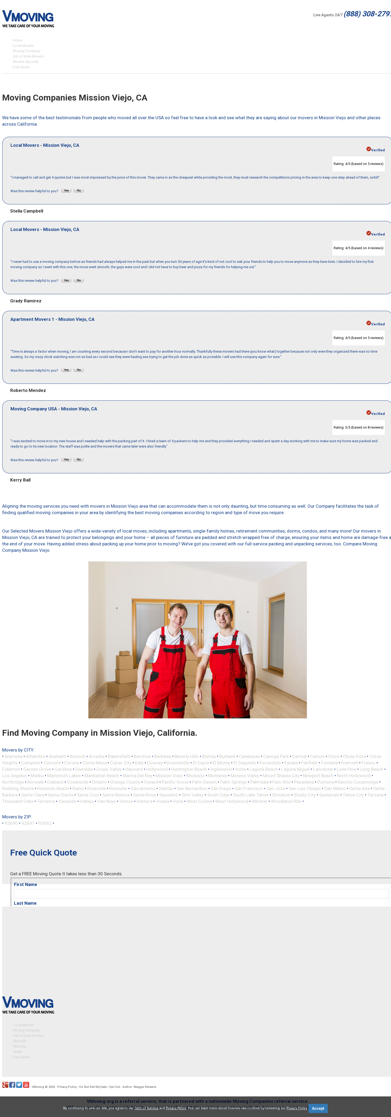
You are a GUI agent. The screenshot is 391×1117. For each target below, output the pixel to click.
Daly (139, 762)
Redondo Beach (53, 788)
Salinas (166, 788)
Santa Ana (359, 788)
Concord (52, 762)
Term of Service (146, 1108)
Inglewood (221, 769)
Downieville (178, 762)
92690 (11, 823)
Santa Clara (32, 795)
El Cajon (201, 762)
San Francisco (249, 788)
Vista (178, 801)
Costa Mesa (94, 762)
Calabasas (249, 756)
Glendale (84, 769)
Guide (17, 1051)
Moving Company (26, 51)
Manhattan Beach (101, 775)
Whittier (260, 801)
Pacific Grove (175, 782)
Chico (334, 756)
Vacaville (67, 801)
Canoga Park (276, 756)
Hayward (134, 769)
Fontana (329, 762)
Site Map (20, 1045)
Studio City (305, 795)
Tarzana (375, 795)
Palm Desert (204, 782)
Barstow (142, 756)
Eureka (291, 762)
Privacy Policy (67, 1086)
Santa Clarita (60, 795)
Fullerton (11, 769)
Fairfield (309, 762)
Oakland (55, 782)
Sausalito (168, 795)
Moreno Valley (245, 775)
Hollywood (157, 769)
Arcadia (96, 756)
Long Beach (371, 769)
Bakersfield (119, 756)
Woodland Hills (286, 801)
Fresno (368, 762)
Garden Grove (37, 769)
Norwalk (35, 782)
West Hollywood (231, 801)
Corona (71, 762)
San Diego (221, 788)
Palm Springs (233, 782)
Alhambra (35, 756)
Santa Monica (116, 795)
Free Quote (21, 67)
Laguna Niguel (295, 769)
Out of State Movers (28, 56)
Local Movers (23, 46)
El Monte (221, 762)
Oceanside (77, 782)
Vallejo (87, 801)
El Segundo (245, 762)
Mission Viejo (169, 775)
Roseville (118, 788)
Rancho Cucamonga (358, 782)
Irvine (240, 769)
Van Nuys (106, 801)
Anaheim (57, 756)
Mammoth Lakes (64, 775)
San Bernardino (192, 788)
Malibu (37, 775)
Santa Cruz (88, 795)
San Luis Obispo (305, 788)
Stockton (281, 795)
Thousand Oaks (17, 801)
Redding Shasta (18, 788)
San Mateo (335, 788)
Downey (155, 762)
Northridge (13, 782)
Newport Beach (318, 775)
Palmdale (259, 782)
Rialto (78, 788)
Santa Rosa (144, 795)
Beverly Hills (187, 756)
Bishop (209, 756)
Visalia (162, 801)
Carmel (299, 756)
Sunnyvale (329, 795)
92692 (45, 823)
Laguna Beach (264, 769)
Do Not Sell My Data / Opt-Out (99, 1086)
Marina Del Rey (137, 775)
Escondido (270, 762)
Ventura (144, 801)
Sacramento (143, 788)
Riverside (96, 788)
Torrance (46, 801)
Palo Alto (281, 782)
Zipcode (19, 1040)
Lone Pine (346, 769)
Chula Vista (354, 756)
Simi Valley (193, 795)
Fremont (349, 762)
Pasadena (304, 782)
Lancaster (323, 769)
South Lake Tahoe (251, 795)
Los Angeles (14, 775)
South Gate (218, 795)
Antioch (77, 756)
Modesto (195, 775)
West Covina (199, 801)
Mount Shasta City (281, 775)
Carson (317, 756)
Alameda (13, 756)
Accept (318, 1108)
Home (17, 40)
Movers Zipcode (25, 62)
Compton (30, 762)
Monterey (217, 775)
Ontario (99, 782)
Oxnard (151, 782)
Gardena (63, 769)
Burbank (227, 756)
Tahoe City (353, 795)
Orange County (125, 782)
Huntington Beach (189, 769)
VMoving (38, 1086)
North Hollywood (354, 775)
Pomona (325, 782)
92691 (28, 823)
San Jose (275, 788)
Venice (126, 801)
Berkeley (162, 756)
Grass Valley (109, 769)
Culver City (120, 762)
